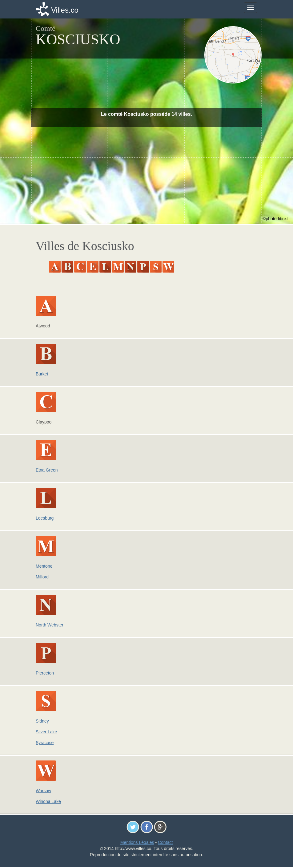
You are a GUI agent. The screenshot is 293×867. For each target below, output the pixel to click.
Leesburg (45, 518)
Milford (42, 576)
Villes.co (64, 10)
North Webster (49, 624)
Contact (165, 842)
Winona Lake (48, 801)
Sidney (42, 721)
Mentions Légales (137, 842)
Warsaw (43, 790)
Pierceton (45, 673)
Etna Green (47, 470)
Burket (42, 373)
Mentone (44, 566)
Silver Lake (46, 731)
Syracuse (45, 742)
